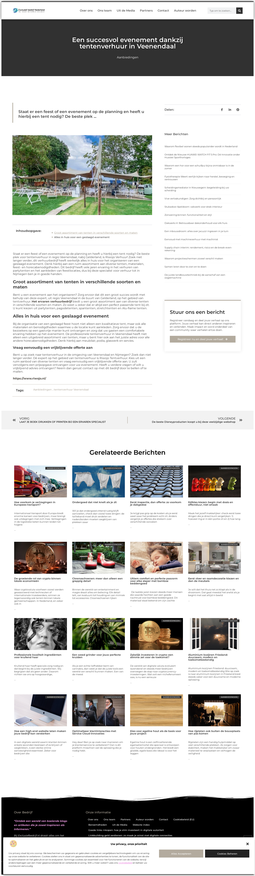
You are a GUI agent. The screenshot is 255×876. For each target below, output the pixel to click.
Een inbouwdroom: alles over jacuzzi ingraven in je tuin (196, 231)
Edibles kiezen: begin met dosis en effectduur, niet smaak (210, 503)
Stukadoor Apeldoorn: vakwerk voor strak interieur (193, 206)
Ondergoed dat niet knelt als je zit (94, 502)
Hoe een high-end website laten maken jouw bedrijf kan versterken (40, 732)
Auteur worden (185, 10)
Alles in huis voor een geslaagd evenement (82, 237)
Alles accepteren (181, 853)
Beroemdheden (97, 824)
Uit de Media (126, 10)
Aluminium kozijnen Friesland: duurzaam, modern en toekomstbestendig (208, 657)
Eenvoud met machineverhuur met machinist (191, 239)
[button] (247, 844)
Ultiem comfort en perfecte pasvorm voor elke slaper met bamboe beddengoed (154, 581)
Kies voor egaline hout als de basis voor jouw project (155, 732)
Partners (146, 10)
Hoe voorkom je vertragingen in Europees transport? (34, 503)
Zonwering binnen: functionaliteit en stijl (188, 214)
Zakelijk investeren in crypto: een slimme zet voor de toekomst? (151, 656)
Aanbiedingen (127, 57)
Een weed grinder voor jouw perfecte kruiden (96, 656)
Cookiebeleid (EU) (183, 819)
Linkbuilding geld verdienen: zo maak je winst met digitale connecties (130, 835)
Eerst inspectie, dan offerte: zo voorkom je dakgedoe (155, 503)
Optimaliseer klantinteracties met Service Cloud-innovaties (94, 732)
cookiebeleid (125, 862)
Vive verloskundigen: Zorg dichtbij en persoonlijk (193, 198)
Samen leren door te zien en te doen (185, 266)
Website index (141, 824)
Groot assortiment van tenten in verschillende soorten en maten (96, 232)
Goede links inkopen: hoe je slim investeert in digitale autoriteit (126, 830)
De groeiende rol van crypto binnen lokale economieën (37, 580)
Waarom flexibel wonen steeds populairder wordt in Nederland (201, 146)
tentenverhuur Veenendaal (71, 389)
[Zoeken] (239, 10)
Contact (163, 10)
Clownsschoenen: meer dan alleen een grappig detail (97, 580)
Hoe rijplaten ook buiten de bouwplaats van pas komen (214, 732)
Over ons (86, 10)
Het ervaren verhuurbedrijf (52, 301)
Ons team (105, 10)
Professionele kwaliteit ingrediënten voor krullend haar (37, 656)
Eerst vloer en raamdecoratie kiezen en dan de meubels (213, 580)
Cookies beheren (227, 853)
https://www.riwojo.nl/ (29, 378)
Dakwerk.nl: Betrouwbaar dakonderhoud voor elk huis (196, 223)
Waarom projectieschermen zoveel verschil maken (194, 258)
